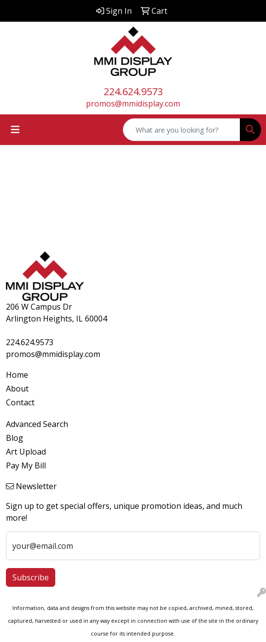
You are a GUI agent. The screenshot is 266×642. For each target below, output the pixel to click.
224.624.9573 (133, 91)
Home (17, 374)
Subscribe (30, 577)
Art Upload (26, 451)
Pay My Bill (26, 465)
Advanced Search (37, 424)
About (17, 388)
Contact (20, 402)
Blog (14, 437)
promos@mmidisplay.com (133, 103)
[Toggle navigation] (15, 130)
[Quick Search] (181, 129)
